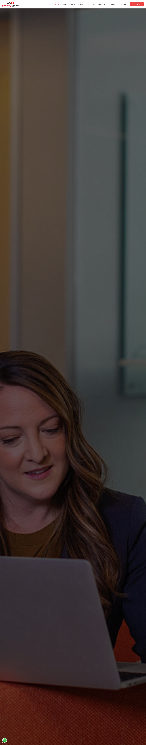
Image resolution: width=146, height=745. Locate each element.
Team (88, 4)
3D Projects (121, 4)
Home (57, 4)
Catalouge (111, 4)
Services (72, 4)
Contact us (101, 4)
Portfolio (80, 4)
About (64, 4)
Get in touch (137, 4)
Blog (93, 4)
